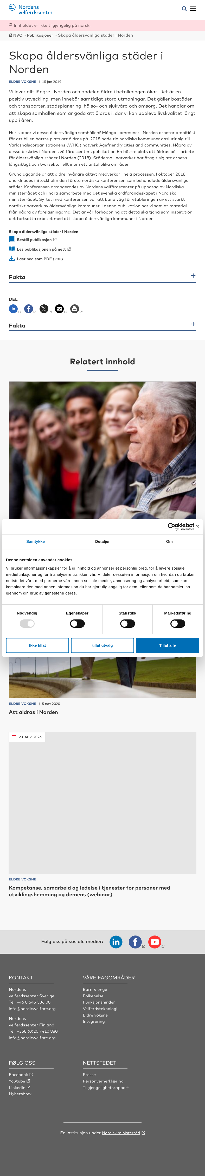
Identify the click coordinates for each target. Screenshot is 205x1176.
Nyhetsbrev (20, 1099)
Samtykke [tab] (35, 541)
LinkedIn (17, 1093)
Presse (89, 1080)
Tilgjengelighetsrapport (106, 1093)
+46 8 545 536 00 (34, 1008)
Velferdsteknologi (100, 1014)
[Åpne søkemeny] (184, 9)
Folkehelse (93, 1001)
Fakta (17, 276)
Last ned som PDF (35, 258)
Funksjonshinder (99, 1008)
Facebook (19, 1080)
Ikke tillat (37, 645)
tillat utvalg (102, 645)
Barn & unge (95, 995)
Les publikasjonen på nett (43, 248)
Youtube (17, 1086)
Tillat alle (167, 645)
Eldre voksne (95, 1021)
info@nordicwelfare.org (33, 1014)
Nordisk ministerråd (121, 1138)
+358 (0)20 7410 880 (38, 1037)
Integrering (94, 1027)
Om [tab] (169, 541)
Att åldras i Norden (35, 718)
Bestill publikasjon (35, 239)
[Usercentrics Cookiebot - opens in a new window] (176, 527)
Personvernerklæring (104, 1086)
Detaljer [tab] (102, 541)
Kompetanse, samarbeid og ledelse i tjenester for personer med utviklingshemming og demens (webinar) (97, 897)
